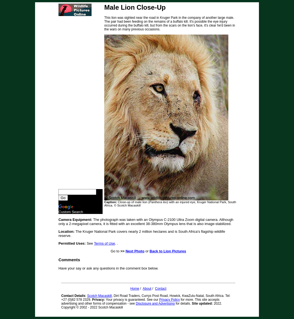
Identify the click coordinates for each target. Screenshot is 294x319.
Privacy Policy (169, 300)
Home (134, 289)
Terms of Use (104, 243)
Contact (160, 289)
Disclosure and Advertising (155, 303)
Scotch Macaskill (99, 296)
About (147, 289)
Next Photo (134, 251)
